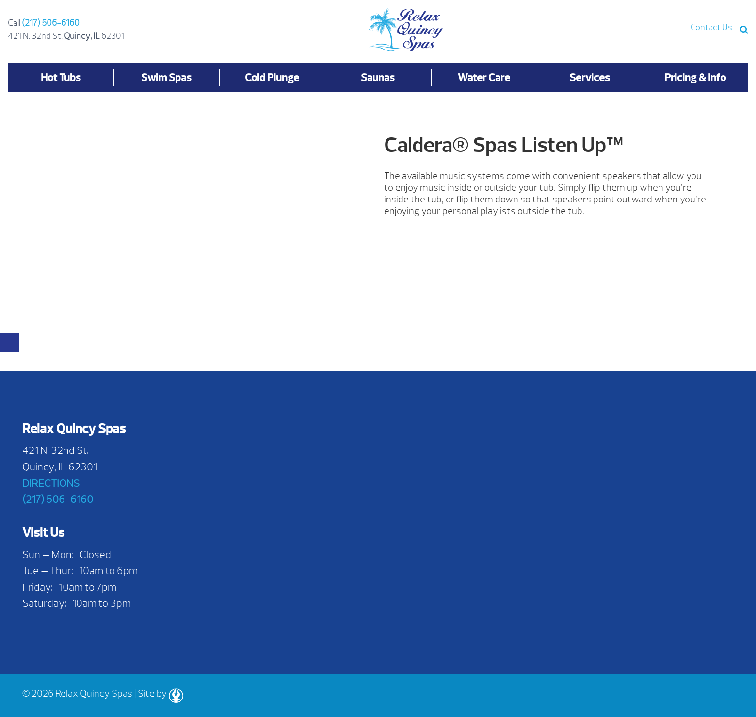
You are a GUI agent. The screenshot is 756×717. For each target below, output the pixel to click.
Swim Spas (166, 77)
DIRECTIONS (51, 483)
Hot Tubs (61, 77)
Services (589, 77)
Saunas (378, 77)
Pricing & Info (695, 77)
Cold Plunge (272, 77)
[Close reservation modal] (9, 342)
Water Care (484, 77)
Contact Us (711, 27)
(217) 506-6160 (51, 23)
